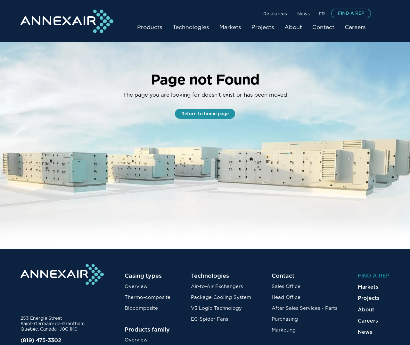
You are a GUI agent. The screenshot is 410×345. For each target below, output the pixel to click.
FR (322, 14)
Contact (323, 27)
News (303, 14)
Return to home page (205, 113)
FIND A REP (351, 13)
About (293, 27)
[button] (275, 13)
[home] (66, 21)
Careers (355, 27)
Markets (230, 27)
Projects (262, 27)
